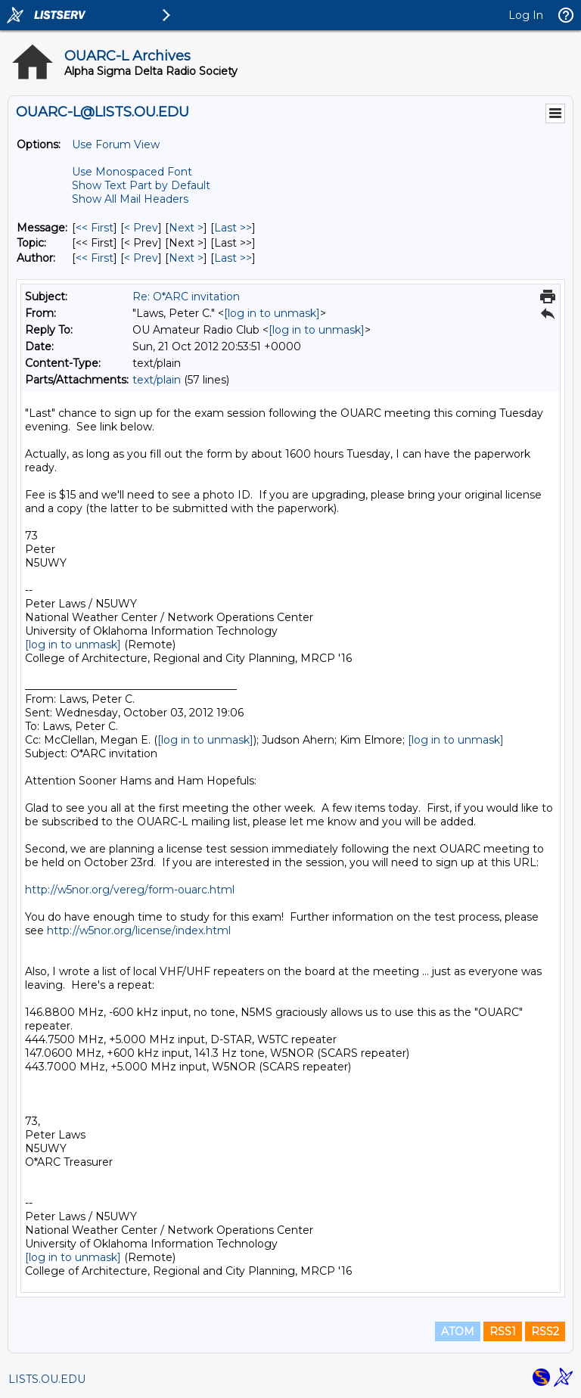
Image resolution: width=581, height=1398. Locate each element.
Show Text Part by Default (141, 185)
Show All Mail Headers (130, 199)
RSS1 (502, 1331)
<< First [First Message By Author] (94, 258)
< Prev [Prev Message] (141, 228)
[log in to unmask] (272, 313)
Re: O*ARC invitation (186, 296)
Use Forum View (116, 144)
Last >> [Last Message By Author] (233, 258)
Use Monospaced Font (132, 172)
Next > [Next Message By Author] (186, 258)
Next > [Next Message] (186, 228)
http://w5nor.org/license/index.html (139, 930)
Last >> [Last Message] (233, 228)
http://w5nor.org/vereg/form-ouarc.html (130, 889)
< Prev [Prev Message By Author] (141, 258)
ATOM (457, 1331)
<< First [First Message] (94, 228)
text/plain (156, 380)
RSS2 (545, 1331)
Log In (525, 15)
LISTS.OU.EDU (46, 1379)
